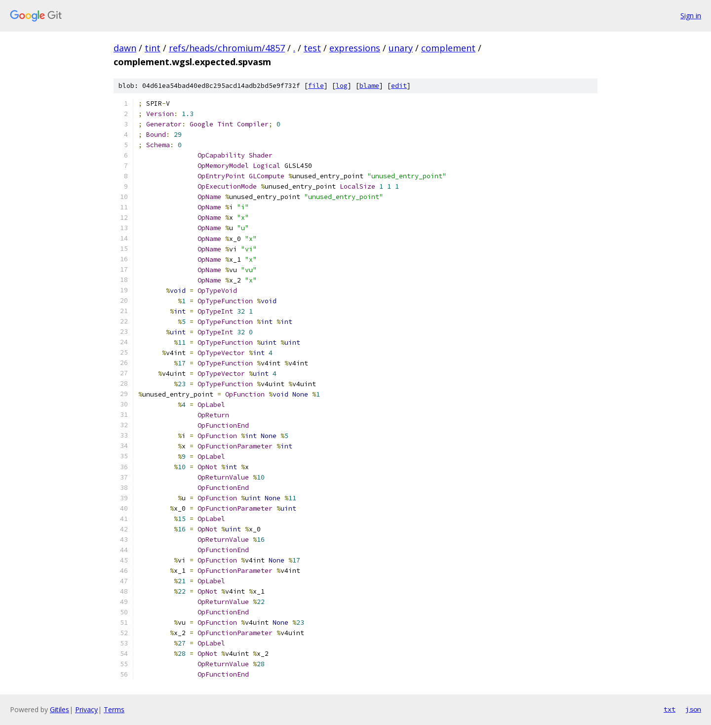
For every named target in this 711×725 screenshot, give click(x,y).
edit (399, 85)
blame (369, 85)
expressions (354, 48)
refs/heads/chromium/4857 (227, 48)
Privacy (86, 709)
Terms (114, 709)
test (312, 48)
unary (401, 48)
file (316, 85)
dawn (125, 48)
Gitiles (59, 709)
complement (448, 48)
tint (152, 48)
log (342, 85)
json (693, 709)
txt (669, 709)
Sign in (690, 15)
